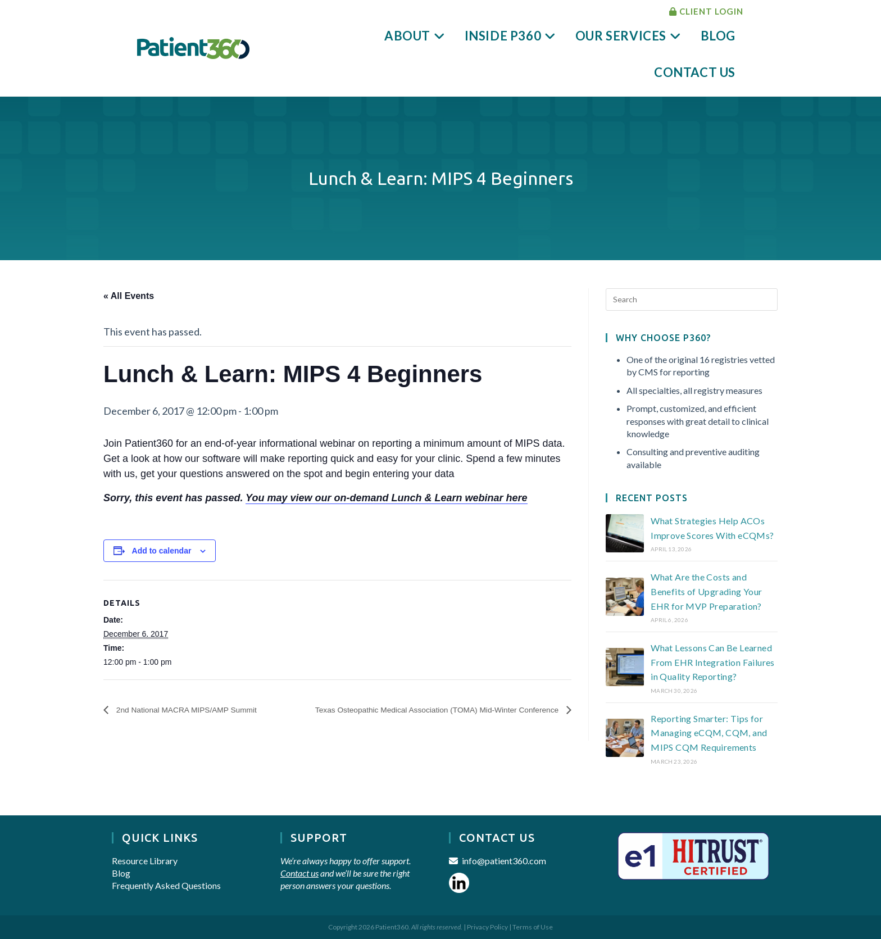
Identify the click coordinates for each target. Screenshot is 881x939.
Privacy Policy (487, 927)
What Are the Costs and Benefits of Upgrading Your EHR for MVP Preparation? (706, 591)
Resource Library (145, 860)
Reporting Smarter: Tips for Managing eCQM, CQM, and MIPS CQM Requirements (709, 732)
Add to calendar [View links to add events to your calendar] (162, 550)
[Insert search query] (692, 299)
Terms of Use (532, 927)
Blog (121, 873)
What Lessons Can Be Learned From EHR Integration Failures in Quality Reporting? (713, 662)
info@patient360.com (504, 860)
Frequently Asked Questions (166, 885)
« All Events (128, 296)
